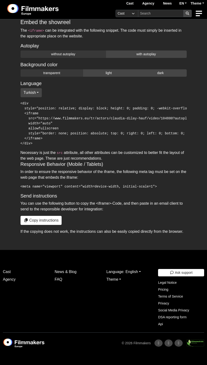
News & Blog (66, 272)
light (109, 73)
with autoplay (146, 54)
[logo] (45, 9)
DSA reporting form (172, 317)
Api (160, 324)
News (167, 3)
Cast (129, 3)
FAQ (58, 279)
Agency (148, 3)
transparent (51, 73)
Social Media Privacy (173, 310)
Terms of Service (170, 296)
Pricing (163, 289)
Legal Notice (167, 282)
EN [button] (181, 3)
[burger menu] (199, 13)
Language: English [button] (122, 272)
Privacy (163, 303)
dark (160, 73)
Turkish (30, 93)
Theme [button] (196, 3)
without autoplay (63, 54)
